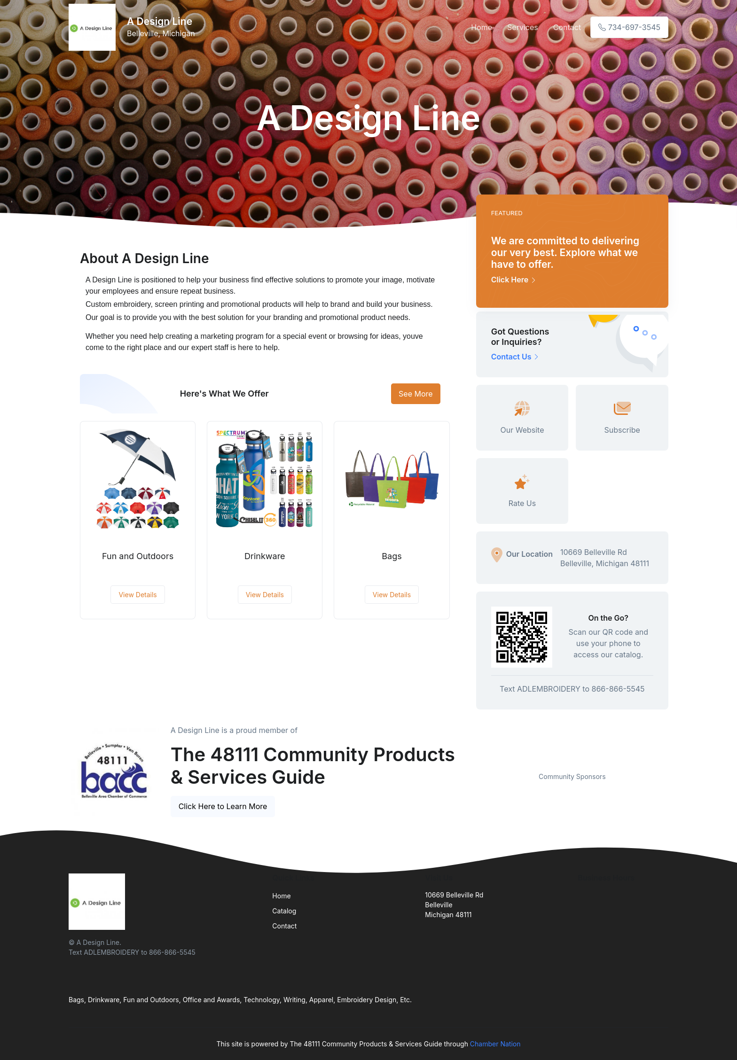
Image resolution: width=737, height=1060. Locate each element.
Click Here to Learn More (223, 806)
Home (481, 27)
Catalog (284, 911)
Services (522, 27)
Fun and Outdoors (137, 556)
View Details (137, 595)
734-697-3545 (629, 27)
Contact (567, 27)
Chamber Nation (495, 1044)
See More (416, 393)
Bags (391, 556)
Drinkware (264, 556)
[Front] (94, 27)
